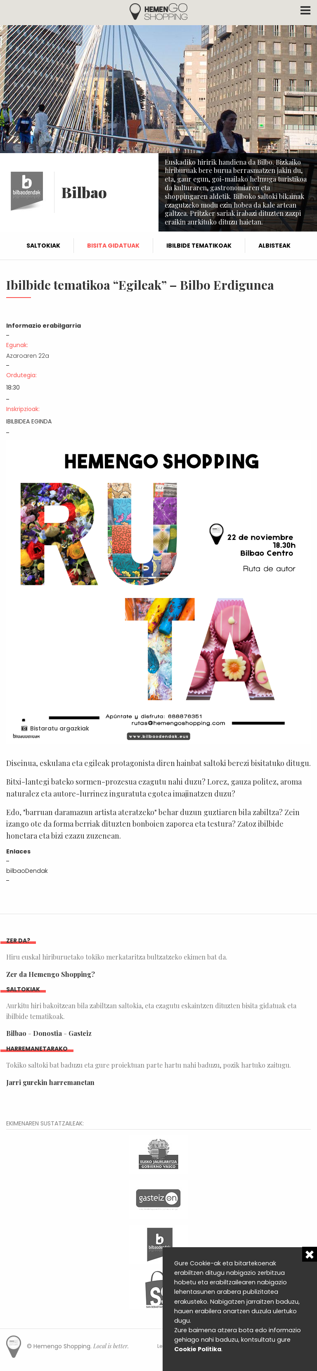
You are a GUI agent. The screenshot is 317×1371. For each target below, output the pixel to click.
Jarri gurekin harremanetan (50, 1082)
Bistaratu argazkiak (59, 728)
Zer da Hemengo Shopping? (50, 974)
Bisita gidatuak (113, 245)
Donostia (47, 1033)
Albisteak (274, 245)
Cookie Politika (197, 1349)
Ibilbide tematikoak (199, 245)
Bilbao (16, 1033)
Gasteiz (80, 1033)
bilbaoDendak (27, 871)
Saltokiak (43, 245)
